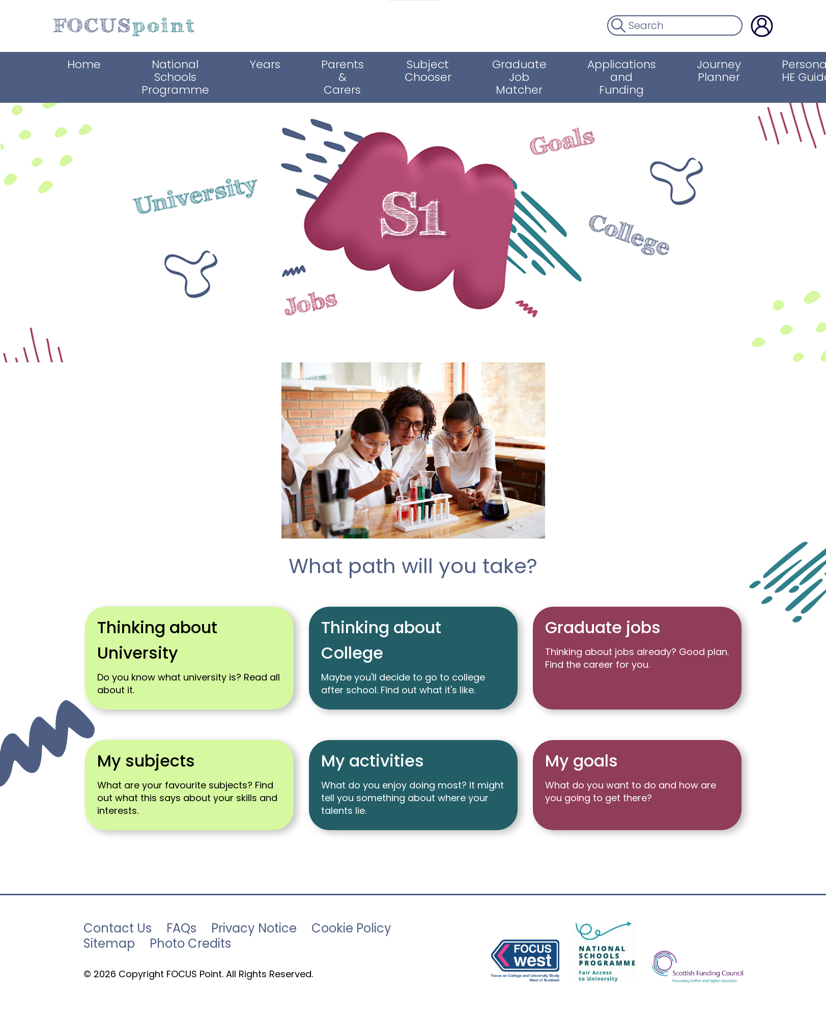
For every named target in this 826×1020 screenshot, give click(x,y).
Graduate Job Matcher (517, 77)
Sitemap (109, 943)
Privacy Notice (254, 928)
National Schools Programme (173, 77)
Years (262, 64)
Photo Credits (190, 943)
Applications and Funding (619, 77)
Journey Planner (716, 70)
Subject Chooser (425, 70)
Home (81, 64)
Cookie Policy (351, 928)
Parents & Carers (340, 77)
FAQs (181, 928)
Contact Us (117, 928)
